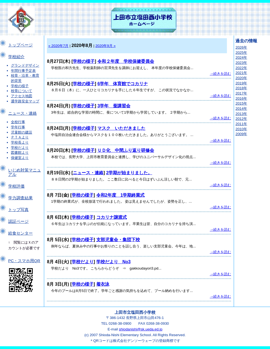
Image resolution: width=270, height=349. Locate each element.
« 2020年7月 (58, 46)
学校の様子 (20, 86)
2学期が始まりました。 (129, 172)
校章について (21, 91)
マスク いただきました (121, 128)
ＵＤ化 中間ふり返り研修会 (125, 150)
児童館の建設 (21, 132)
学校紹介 (16, 57)
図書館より (20, 152)
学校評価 (16, 186)
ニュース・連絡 (22, 113)
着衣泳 (102, 284)
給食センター (20, 233)
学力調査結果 (20, 198)
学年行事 (18, 127)
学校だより (20, 148)
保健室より (20, 158)
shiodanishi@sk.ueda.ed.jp (141, 329)
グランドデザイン (25, 65)
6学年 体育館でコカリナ (122, 83)
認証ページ (18, 221)
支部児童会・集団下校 (118, 239)
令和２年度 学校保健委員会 (125, 61)
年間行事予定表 (23, 71)
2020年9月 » (105, 46)
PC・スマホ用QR (24, 261)
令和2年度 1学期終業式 (120, 195)
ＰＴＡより (20, 137)
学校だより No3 (113, 261)
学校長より (20, 142)
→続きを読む (220, 74)
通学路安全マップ (25, 101)
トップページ (20, 45)
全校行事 (18, 122)
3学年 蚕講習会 (113, 105)
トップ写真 (18, 210)
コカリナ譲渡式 (111, 217)
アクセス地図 (21, 96)
